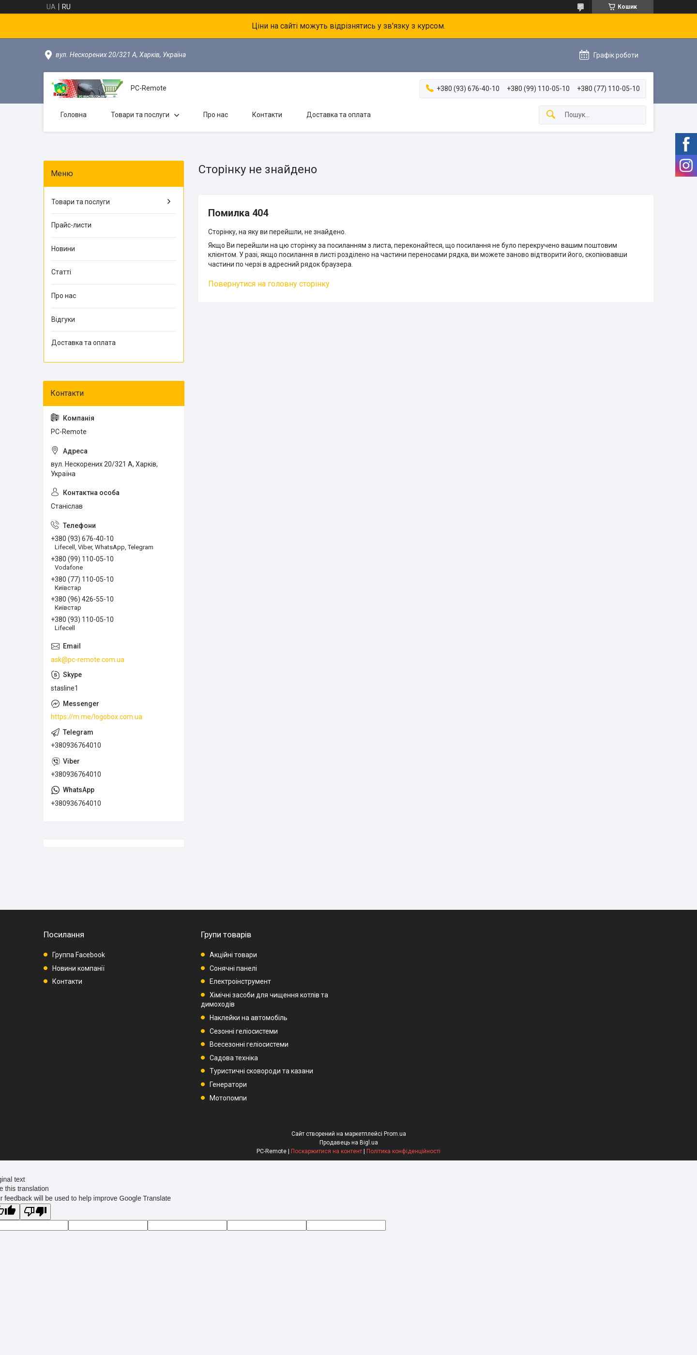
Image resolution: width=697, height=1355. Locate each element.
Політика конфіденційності (403, 1151)
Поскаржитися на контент (326, 1151)
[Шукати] (551, 114)
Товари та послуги (140, 115)
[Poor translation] (35, 1212)
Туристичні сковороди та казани (261, 1071)
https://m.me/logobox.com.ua (96, 717)
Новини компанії (78, 968)
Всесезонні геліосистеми (249, 1044)
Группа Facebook (78, 955)
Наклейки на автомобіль (249, 1018)
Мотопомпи (228, 1098)
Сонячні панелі (233, 968)
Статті (61, 272)
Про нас (215, 115)
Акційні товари (233, 955)
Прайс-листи (71, 225)
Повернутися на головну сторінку (269, 283)
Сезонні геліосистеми (244, 1031)
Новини (63, 249)
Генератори (228, 1084)
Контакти (267, 115)
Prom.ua (395, 1133)
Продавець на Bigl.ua (348, 1142)
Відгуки (63, 319)
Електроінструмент (240, 981)
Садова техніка (234, 1058)
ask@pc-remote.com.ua (87, 659)
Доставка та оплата (338, 115)
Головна (74, 115)
